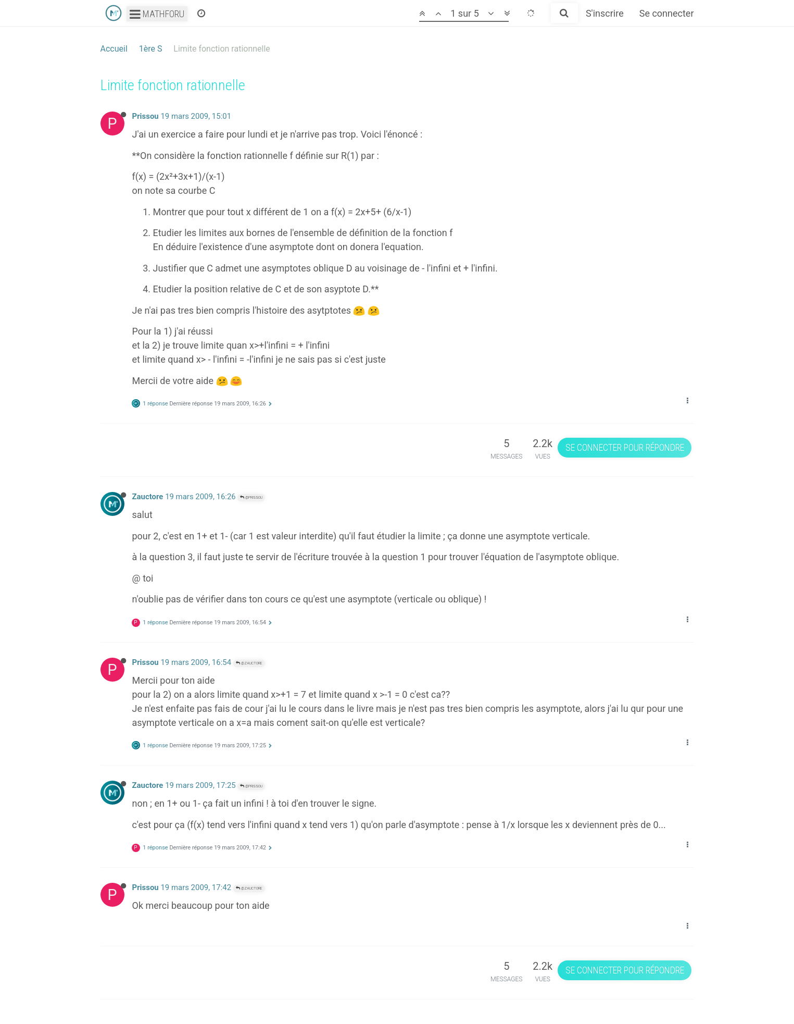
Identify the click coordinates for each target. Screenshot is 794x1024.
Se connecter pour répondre (624, 447)
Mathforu (157, 13)
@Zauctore (249, 663)
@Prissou (251, 497)
